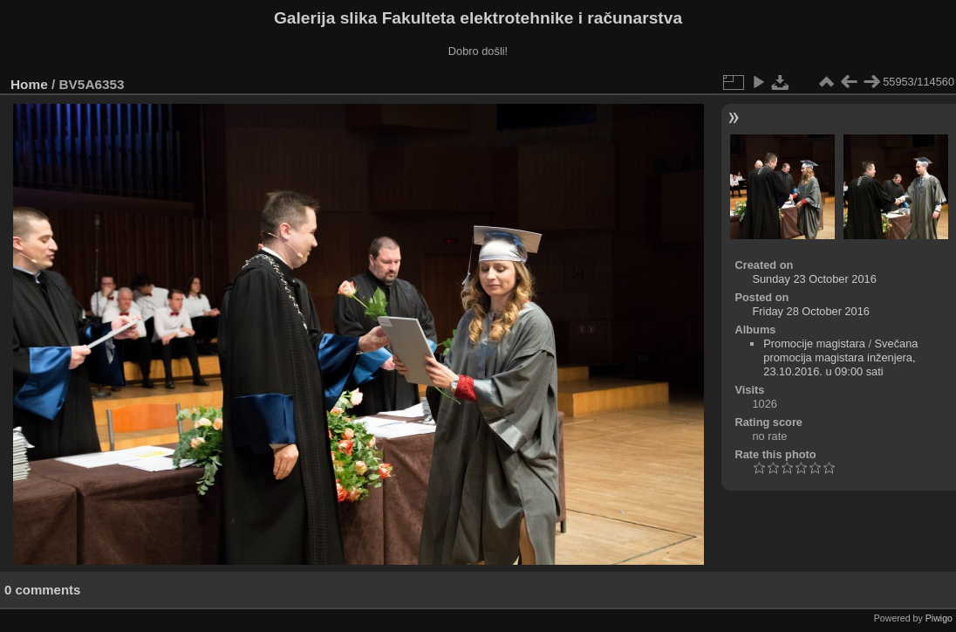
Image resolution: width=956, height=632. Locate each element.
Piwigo (939, 618)
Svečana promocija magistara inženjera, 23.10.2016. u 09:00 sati (840, 357)
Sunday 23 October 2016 (814, 278)
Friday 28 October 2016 (810, 311)
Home (29, 84)
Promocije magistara (814, 343)
